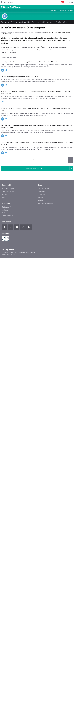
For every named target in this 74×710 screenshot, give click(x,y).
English (32, 584)
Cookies (4, 584)
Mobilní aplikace (7, 547)
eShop (4, 529)
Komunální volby (8, 523)
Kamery (70, 11)
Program (53, 11)
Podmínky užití (24, 584)
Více (66, 22)
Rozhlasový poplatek (45, 535)
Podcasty (5, 544)
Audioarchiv (62, 11)
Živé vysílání (6, 538)
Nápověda (41, 523)
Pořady (14, 22)
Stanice (4, 526)
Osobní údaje (13, 584)
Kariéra (40, 529)
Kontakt (40, 532)
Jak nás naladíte (43, 520)
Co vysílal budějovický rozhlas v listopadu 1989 (20, 215)
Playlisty (35, 22)
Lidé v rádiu (42, 526)
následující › (70, 491)
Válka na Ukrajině (8, 520)
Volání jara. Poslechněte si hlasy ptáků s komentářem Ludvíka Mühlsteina (30, 152)
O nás (58, 22)
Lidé (43, 22)
